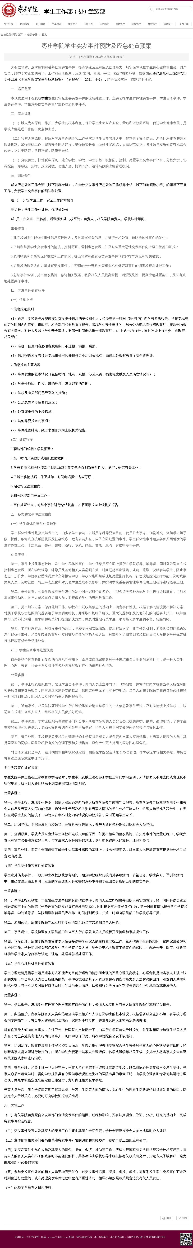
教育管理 (72, 24)
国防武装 (104, 24)
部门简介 (40, 24)
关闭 (184, 1218)
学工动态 (56, 24)
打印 (168, 1218)
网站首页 (24, 24)
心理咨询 (88, 24)
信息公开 (168, 24)
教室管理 (152, 24)
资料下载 (183, 24)
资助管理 (120, 24)
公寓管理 (136, 24)
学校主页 (8, 24)
